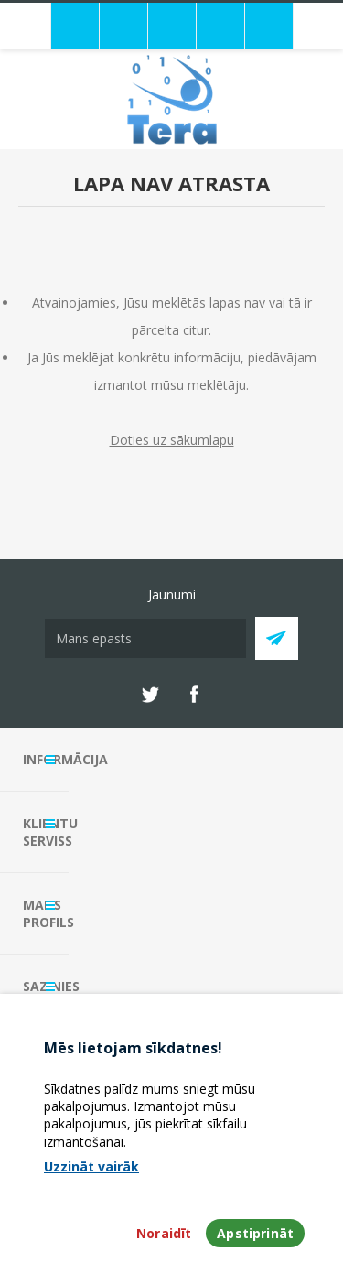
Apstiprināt (255, 1233)
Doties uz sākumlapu (172, 439)
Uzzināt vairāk (91, 1166)
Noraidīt (163, 1233)
